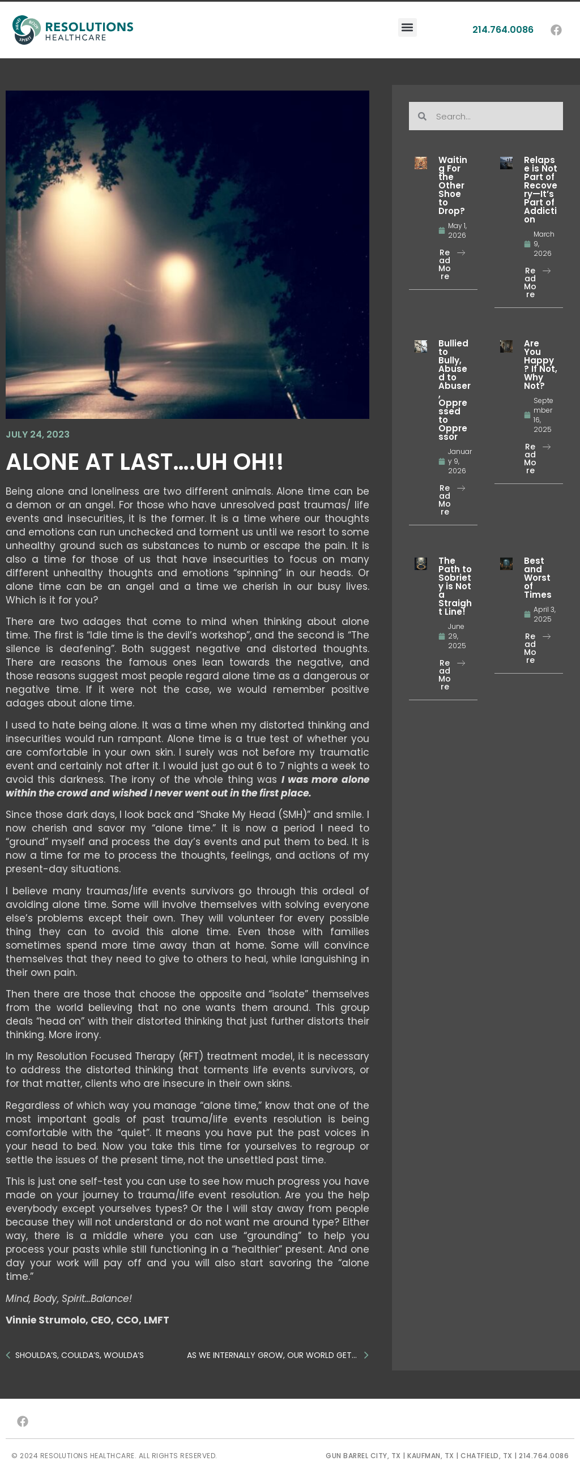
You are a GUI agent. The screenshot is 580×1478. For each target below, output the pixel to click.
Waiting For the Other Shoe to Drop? (452, 185)
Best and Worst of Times (538, 578)
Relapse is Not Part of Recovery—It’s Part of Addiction (540, 189)
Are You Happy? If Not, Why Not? (540, 364)
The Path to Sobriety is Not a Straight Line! (455, 586)
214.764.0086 (503, 15)
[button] (407, 13)
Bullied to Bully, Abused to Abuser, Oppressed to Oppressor (454, 390)
